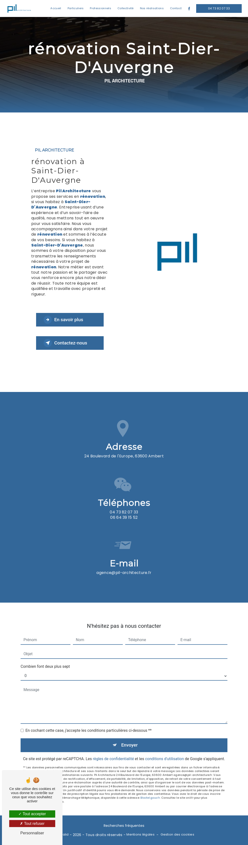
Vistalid (63, 834)
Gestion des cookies (177, 834)
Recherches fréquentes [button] (124, 825)
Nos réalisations (152, 8)
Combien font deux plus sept (45, 659)
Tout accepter (32, 814)
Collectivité (125, 8)
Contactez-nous (65, 343)
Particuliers (76, 8)
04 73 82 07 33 (219, 8)
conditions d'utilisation (164, 751)
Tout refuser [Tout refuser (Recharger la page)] (32, 823)
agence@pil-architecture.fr (123, 565)
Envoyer (129, 738)
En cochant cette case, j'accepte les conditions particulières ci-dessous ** (88, 723)
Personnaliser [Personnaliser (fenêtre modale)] (32, 833)
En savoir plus (63, 320)
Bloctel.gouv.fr (150, 791)
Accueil (55, 8)
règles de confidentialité (113, 751)
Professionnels (100, 8)
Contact (176, 8)
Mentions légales (140, 834)
